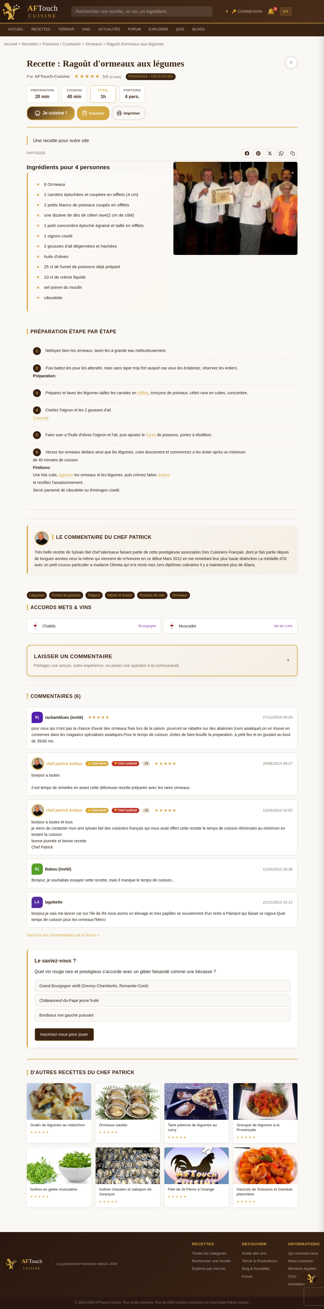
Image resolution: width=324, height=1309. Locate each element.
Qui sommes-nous (303, 1253)
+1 (146, 763)
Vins (86, 29)
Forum (134, 29)
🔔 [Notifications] (271, 10)
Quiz (180, 29)
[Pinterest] (258, 153)
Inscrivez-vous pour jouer (64, 1034)
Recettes (41, 29)
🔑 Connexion (247, 11)
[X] (270, 153)
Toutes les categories (209, 1253)
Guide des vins (254, 1253)
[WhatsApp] (281, 153)
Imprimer (128, 113)
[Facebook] (247, 153)
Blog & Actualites (256, 1268)
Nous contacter (300, 1261)
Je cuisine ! (50, 113)
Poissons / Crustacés (62, 44)
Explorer (158, 29)
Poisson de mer (152, 595)
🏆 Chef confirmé (125, 763)
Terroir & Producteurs (259, 1261)
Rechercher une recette (211, 1261)
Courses (93, 113)
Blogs (198, 29)
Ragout (94, 595)
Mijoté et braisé (119, 595)
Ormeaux (93, 44)
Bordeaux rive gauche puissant (66, 1015)
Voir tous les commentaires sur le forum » (63, 935)
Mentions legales (302, 1268)
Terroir (66, 29)
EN (285, 11)
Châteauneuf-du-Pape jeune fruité (69, 1000)
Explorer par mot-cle (208, 1268)
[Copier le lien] (292, 153)
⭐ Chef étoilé (97, 763)
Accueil (16, 29)
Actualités (109, 29)
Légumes (36, 595)
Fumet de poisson (66, 595)
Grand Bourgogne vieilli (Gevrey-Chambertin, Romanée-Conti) (94, 986)
